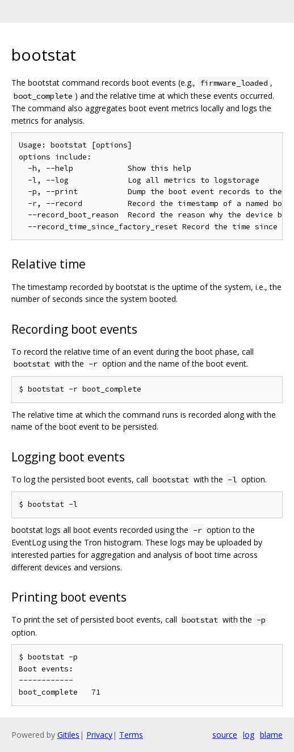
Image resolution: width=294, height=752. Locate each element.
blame (271, 734)
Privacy (99, 734)
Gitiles (68, 734)
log (248, 734)
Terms (131, 734)
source (224, 734)
